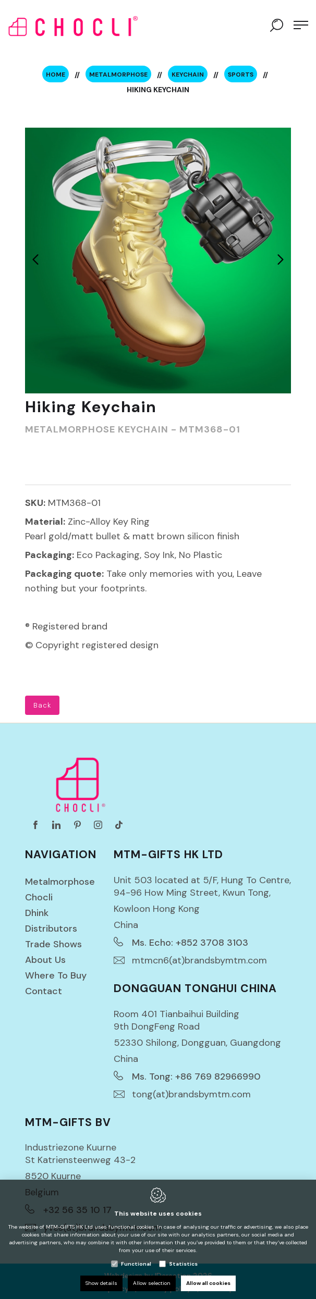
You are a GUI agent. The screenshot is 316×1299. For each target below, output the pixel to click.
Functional (136, 1263)
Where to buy (56, 975)
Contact (43, 991)
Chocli (39, 897)
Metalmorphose (60, 881)
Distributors (51, 928)
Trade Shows (53, 944)
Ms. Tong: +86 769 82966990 (196, 1076)
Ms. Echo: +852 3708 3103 (190, 942)
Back (42, 705)
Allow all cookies (208, 1283)
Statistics (183, 1263)
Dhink (36, 913)
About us (45, 960)
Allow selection (152, 1283)
